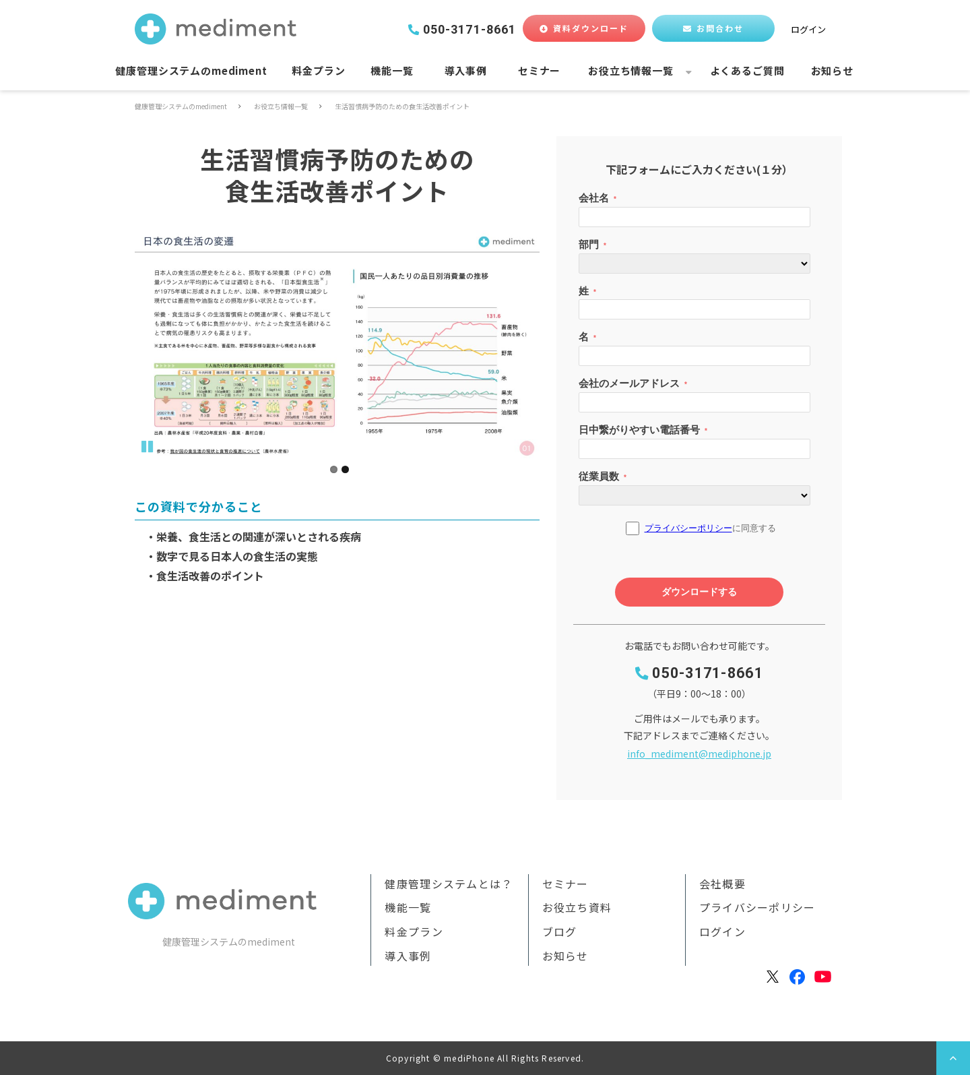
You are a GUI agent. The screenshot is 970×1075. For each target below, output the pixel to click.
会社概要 (722, 884)
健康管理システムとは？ (449, 884)
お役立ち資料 (577, 907)
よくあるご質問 (747, 70)
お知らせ (832, 70)
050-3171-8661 (469, 29)
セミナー (539, 70)
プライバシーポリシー (757, 907)
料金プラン (318, 70)
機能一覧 (391, 70)
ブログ (559, 931)
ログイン (808, 29)
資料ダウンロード (590, 28)
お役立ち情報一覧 (631, 70)
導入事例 (466, 70)
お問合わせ (720, 28)
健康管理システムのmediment (191, 70)
